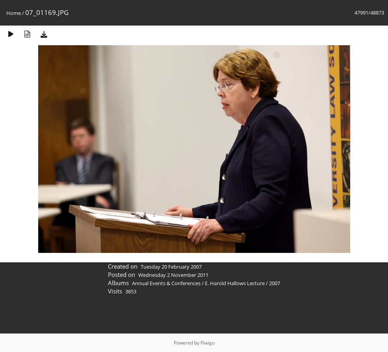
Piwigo (207, 342)
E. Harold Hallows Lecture (235, 283)
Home (13, 13)
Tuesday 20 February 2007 (171, 266)
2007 (274, 283)
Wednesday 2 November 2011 (173, 274)
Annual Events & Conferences (166, 283)
